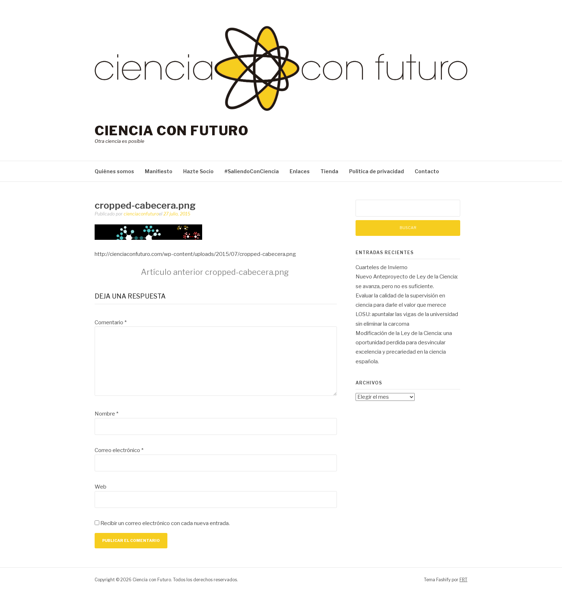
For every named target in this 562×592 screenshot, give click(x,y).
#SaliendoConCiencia (251, 171)
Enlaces (300, 171)
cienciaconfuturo (141, 214)
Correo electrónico (119, 450)
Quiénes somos (114, 171)
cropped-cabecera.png (215, 272)
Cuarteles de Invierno (382, 267)
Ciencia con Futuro (171, 131)
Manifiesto (158, 171)
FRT (463, 579)
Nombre (106, 414)
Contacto (427, 171)
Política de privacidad (376, 171)
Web (100, 487)
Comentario (111, 322)
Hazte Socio (198, 171)
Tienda (329, 171)
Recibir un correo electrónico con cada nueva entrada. (165, 523)
